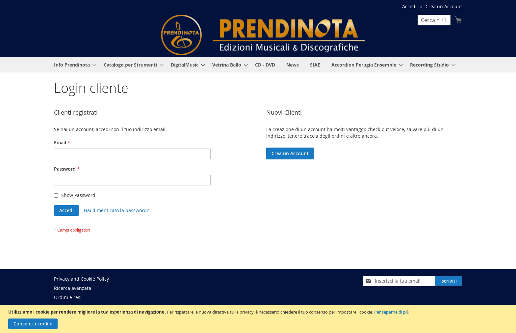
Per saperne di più (391, 312)
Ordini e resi (68, 297)
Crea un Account (444, 6)
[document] (258, 319)
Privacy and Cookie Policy (81, 279)
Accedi (409, 6)
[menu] (258, 64)
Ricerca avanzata (72, 288)
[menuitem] (73, 64)
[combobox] (434, 20)
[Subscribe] (448, 281)
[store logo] (263, 35)
